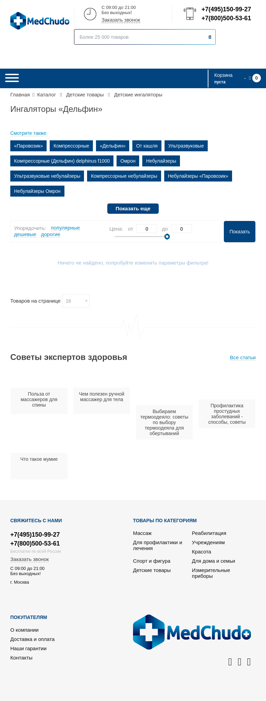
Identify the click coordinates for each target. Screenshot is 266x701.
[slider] (167, 236)
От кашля (146, 146)
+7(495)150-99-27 (226, 9)
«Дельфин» (112, 146)
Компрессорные (71, 146)
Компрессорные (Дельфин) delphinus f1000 (62, 161)
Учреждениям (208, 542)
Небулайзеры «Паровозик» (198, 176)
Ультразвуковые (186, 146)
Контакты (21, 658)
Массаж (142, 533)
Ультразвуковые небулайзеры (47, 176)
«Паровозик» (28, 146)
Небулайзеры (161, 161)
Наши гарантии (28, 648)
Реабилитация (209, 533)
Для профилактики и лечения (157, 545)
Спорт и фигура (151, 561)
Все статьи (243, 357)
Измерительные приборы (211, 573)
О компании (24, 630)
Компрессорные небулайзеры (124, 176)
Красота (201, 551)
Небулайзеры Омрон (37, 191)
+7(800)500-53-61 (226, 18)
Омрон (127, 161)
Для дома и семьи (213, 561)
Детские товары (152, 570)
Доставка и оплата (32, 639)
